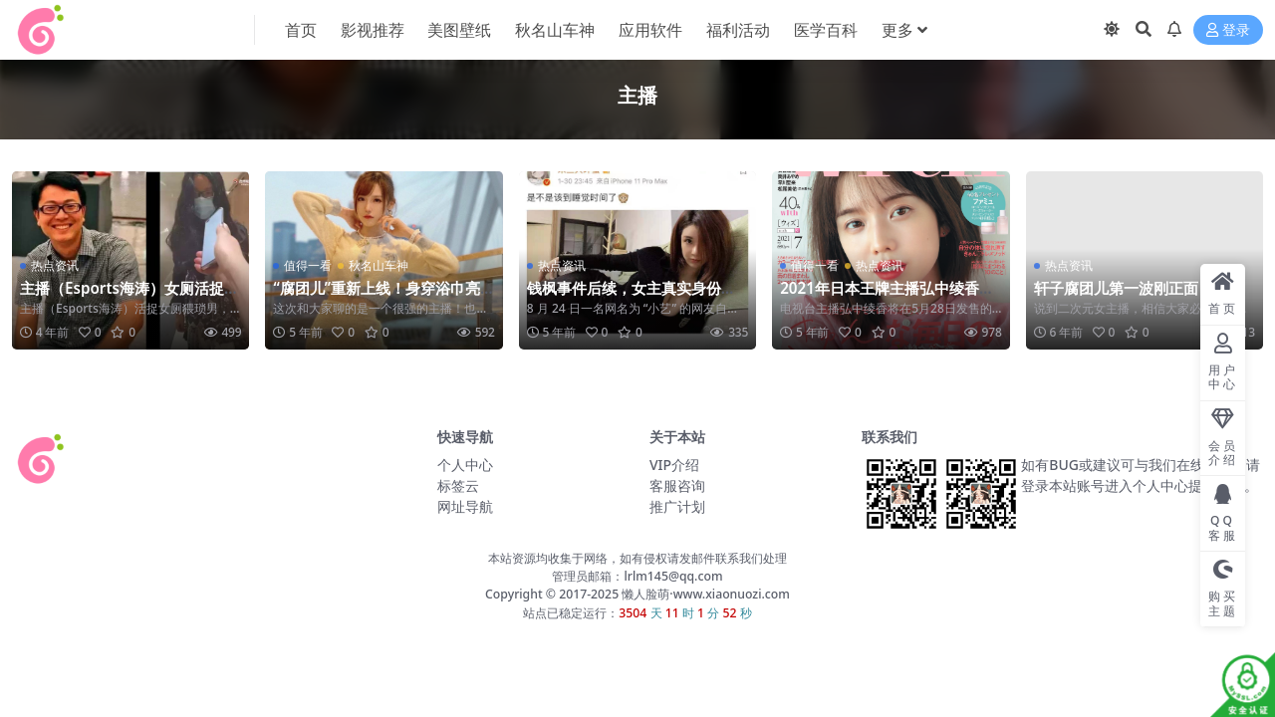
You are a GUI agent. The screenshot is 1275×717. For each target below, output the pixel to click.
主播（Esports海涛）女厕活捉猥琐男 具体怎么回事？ (129, 297)
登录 (1228, 30)
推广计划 (677, 506)
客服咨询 (677, 485)
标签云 (458, 485)
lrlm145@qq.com (673, 576)
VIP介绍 (674, 464)
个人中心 (465, 464)
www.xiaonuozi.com (731, 594)
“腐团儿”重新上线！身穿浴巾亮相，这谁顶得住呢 (376, 297)
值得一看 (308, 265)
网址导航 (465, 506)
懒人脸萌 (644, 594)
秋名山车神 (378, 265)
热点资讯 (55, 265)
